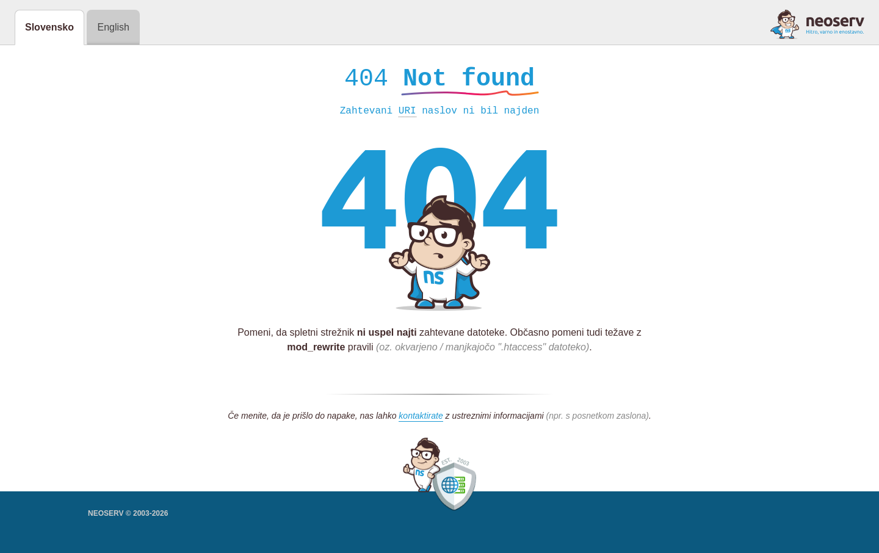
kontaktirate (421, 419)
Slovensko (49, 27)
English (113, 27)
